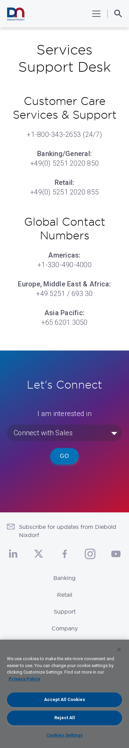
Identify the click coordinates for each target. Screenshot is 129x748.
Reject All (64, 717)
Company (65, 628)
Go (64, 456)
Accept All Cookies (64, 699)
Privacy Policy (24, 678)
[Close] (119, 649)
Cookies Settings (64, 735)
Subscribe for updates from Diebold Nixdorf (67, 530)
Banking (64, 577)
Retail (64, 594)
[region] (64, 694)
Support (65, 611)
